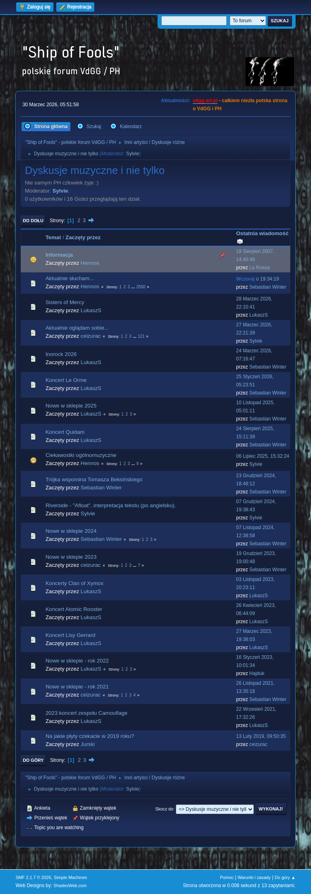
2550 (140, 287)
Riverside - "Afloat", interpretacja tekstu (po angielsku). (110, 505)
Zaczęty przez (83, 237)
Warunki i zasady (254, 877)
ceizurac (91, 336)
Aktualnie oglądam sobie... (77, 328)
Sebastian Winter (267, 287)
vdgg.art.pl (205, 100)
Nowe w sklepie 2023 (70, 557)
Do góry (33, 760)
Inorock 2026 (61, 354)
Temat (53, 237)
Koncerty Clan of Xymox (74, 583)
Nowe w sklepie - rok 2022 (77, 661)
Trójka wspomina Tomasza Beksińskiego (93, 479)
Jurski (88, 744)
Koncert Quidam (64, 432)
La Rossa (259, 267)
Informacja (58, 255)
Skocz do (164, 808)
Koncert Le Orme (65, 380)
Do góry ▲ (285, 877)
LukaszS (91, 310)
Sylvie (132, 154)
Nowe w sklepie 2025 (70, 406)
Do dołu (33, 220)
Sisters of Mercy (64, 302)
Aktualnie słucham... (69, 278)
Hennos (90, 263)
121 (141, 336)
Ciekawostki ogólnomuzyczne (80, 455)
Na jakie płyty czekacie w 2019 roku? (89, 736)
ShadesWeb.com (70, 885)
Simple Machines (70, 877)
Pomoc (227, 877)
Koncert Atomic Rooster (73, 609)
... (134, 287)
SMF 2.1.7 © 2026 (33, 877)
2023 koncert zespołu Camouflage (86, 713)
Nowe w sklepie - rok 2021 (77, 687)
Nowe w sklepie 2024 (70, 531)
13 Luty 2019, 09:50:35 (261, 736)
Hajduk (256, 673)
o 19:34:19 (257, 279)
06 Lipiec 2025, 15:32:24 (262, 456)
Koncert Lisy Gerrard (70, 635)
